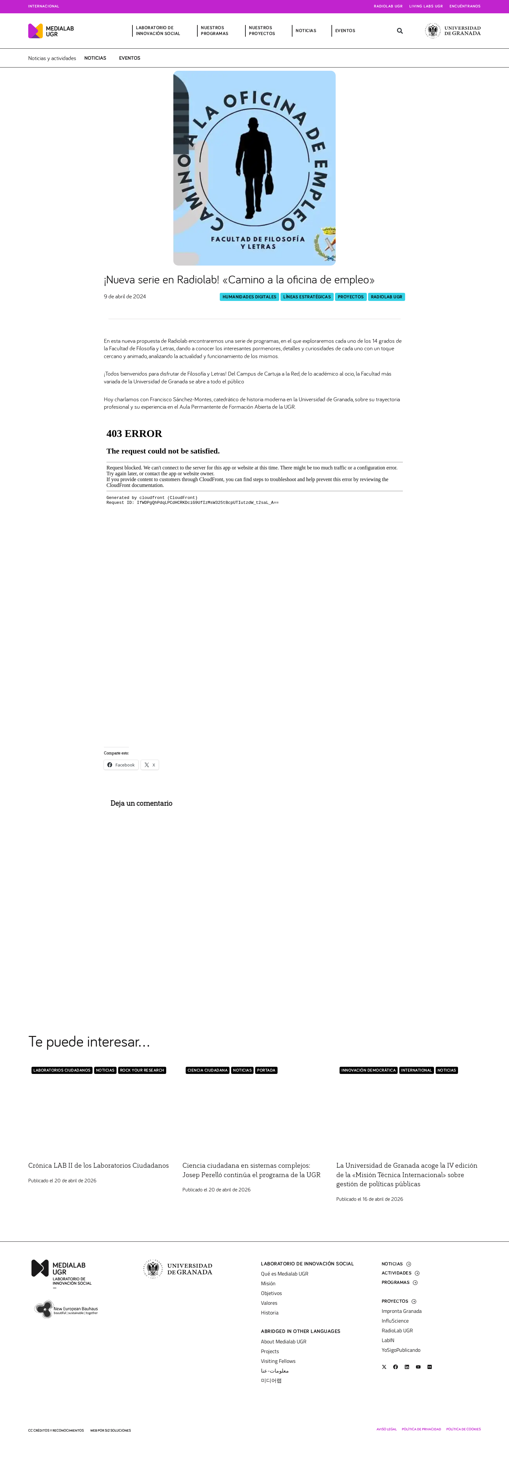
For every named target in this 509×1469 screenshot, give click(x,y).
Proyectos (351, 297)
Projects (270, 1351)
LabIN (388, 1340)
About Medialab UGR (283, 1341)
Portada (266, 1071)
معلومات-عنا (275, 1370)
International (416, 1071)
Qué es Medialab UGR (284, 1273)
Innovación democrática (368, 1071)
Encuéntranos (465, 6)
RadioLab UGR (387, 297)
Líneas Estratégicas (307, 297)
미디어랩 (271, 1380)
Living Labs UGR (426, 6)
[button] (399, 31)
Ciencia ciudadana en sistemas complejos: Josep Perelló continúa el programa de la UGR (252, 1175)
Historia (270, 1312)
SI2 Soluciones (118, 1430)
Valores (269, 1303)
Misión (268, 1283)
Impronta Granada (402, 1311)
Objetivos (271, 1293)
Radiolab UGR (388, 6)
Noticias (95, 58)
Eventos (129, 58)
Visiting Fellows (278, 1361)
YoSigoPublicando (401, 1350)
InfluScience (395, 1320)
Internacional (43, 6)
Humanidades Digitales (249, 297)
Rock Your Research (142, 1071)
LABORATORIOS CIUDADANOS (62, 1071)
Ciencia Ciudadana (208, 1071)
